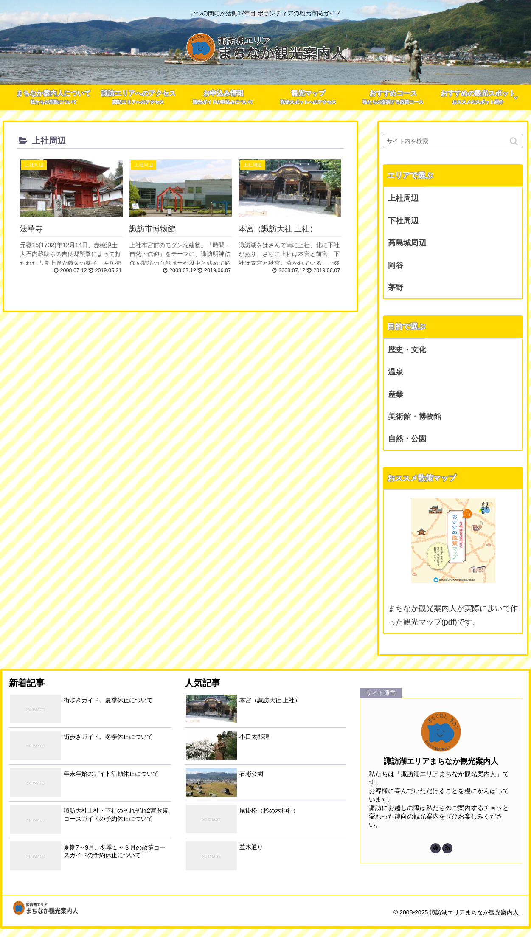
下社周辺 (403, 221)
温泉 (395, 372)
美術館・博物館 (414, 416)
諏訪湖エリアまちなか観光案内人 (441, 761)
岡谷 (395, 265)
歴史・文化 (407, 350)
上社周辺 (403, 198)
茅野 (395, 287)
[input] (453, 141)
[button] (514, 141)
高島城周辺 (407, 243)
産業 (395, 394)
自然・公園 (407, 438)
